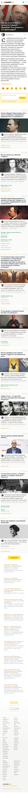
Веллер (16, 747)
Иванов (16, 746)
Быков (15, 749)
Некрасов (5, 731)
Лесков (16, 719)
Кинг (4, 778)
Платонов (16, 733)
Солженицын (6, 749)
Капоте (4, 779)
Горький (16, 734)
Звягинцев (16, 764)
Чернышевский (6, 728)
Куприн (16, 721)
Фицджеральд (6, 766)
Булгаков (16, 726)
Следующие (14, 557)
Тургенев (5, 726)
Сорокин (16, 737)
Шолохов (5, 737)
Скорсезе (16, 769)
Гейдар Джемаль (6, 83)
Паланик (5, 774)
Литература (4, 110)
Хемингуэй (5, 762)
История (17, 254)
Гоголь (4, 724)
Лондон (5, 769)
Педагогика (12, 393)
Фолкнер (5, 764)
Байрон (4, 761)
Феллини (16, 774)
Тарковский (17, 761)
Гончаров (5, 729)
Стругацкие (6, 746)
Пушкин (5, 717)
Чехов (15, 717)
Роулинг (5, 776)
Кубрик (16, 767)
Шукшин (5, 742)
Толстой (5, 721)
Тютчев (5, 733)
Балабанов (16, 762)
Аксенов (5, 754)
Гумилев (16, 731)
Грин (4, 739)
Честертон (5, 767)
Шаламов (5, 751)
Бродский (5, 744)
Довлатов (16, 742)
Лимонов (16, 741)
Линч (15, 772)
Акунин (16, 744)
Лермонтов (5, 719)
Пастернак (5, 747)
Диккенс (5, 771)
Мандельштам (17, 728)
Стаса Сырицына (16, 788)
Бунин (4, 741)
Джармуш (16, 771)
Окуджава (5, 756)
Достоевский (6, 722)
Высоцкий (5, 758)
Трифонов (5, 753)
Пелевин (16, 739)
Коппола (16, 766)
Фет (4, 734)
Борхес (4, 772)
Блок (15, 724)
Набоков (16, 729)
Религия (11, 196)
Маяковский (17, 722)
